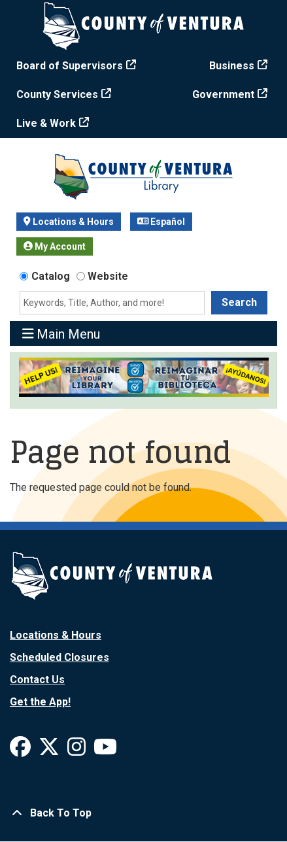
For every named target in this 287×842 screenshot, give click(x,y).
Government (223, 94)
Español (161, 221)
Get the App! (40, 702)
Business (231, 65)
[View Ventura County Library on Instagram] (77, 751)
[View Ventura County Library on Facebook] (21, 751)
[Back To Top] (143, 813)
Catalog (50, 276)
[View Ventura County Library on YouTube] (105, 751)
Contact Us (37, 679)
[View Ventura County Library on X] (50, 751)
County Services (57, 94)
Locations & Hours (69, 221)
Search (239, 302)
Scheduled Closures (59, 657)
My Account (55, 246)
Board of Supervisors (69, 65)
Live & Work (46, 123)
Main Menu (61, 334)
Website (108, 276)
